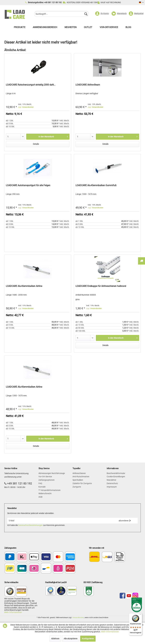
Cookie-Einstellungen (116, 476)
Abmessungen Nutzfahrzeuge (51, 473)
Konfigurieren (88, 638)
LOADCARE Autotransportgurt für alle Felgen (28, 185)
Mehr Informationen (13, 612)
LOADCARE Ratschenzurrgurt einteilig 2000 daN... (30, 84)
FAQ (40, 483)
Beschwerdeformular (116, 473)
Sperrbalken (77, 480)
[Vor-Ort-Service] (109, 28)
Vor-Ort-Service (45, 476)
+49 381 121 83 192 (19, 483)
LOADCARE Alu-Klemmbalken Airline (24, 286)
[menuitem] (61, 14)
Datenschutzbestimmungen (30, 525)
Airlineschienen (79, 473)
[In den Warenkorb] (48, 137)
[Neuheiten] (70, 28)
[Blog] (128, 28)
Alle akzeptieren (70, 638)
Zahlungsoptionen (46, 480)
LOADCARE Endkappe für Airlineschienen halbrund (100, 286)
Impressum (112, 487)
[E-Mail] (59, 520)
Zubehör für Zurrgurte (82, 483)
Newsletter (111, 480)
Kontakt (42, 487)
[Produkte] (19, 28)
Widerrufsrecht (45, 493)
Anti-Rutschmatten (80, 476)
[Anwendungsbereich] (45, 28)
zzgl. (26, 107)
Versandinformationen (50, 490)
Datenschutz (112, 483)
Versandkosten (78, 618)
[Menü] (140, 615)
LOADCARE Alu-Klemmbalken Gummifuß (96, 185)
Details (36, 144)
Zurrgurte (76, 487)
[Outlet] (88, 28)
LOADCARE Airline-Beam (87, 84)
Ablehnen (55, 638)
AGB (40, 497)
